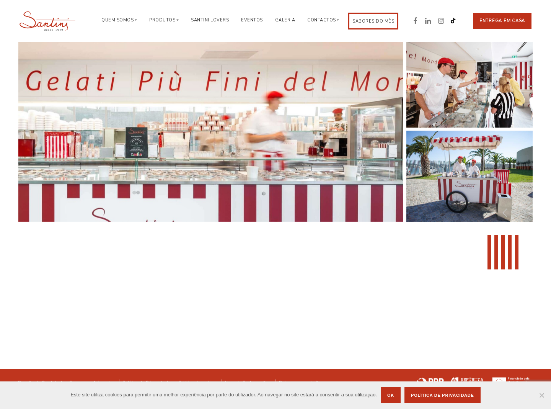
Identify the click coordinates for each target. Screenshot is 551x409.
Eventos (252, 20)
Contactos (321, 20)
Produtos (162, 20)
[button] (523, 212)
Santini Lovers (210, 20)
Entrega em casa (502, 21)
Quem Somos (117, 20)
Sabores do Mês (373, 21)
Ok (390, 395)
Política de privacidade (442, 395)
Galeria (285, 20)
